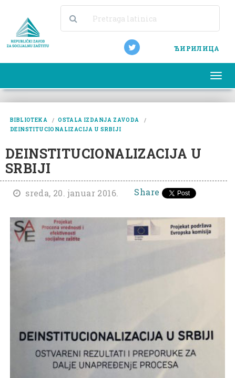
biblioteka (28, 120)
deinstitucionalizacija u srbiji (65, 129)
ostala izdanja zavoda (98, 120)
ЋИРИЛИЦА (196, 48)
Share (146, 191)
